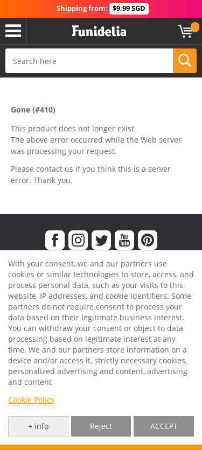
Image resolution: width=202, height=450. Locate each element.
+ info (38, 426)
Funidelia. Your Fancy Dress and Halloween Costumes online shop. (99, 31)
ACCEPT (164, 426)
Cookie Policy (31, 400)
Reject (101, 426)
